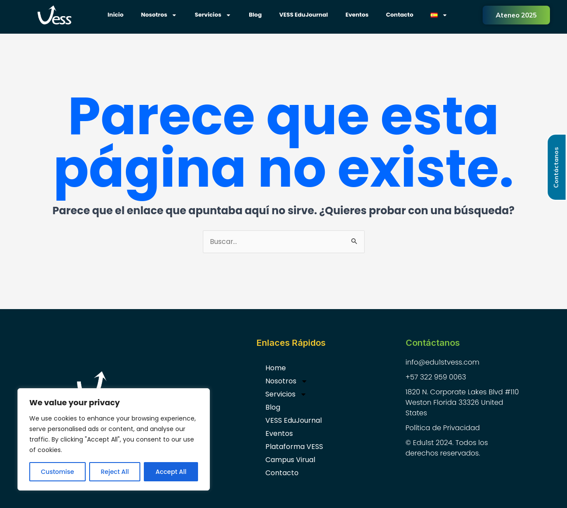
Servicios (213, 15)
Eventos (357, 14)
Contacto (399, 14)
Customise (57, 471)
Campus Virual (290, 460)
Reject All (115, 471)
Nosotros (159, 15)
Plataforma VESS (294, 447)
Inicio (115, 14)
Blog (255, 14)
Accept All (171, 471)
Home (275, 368)
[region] (113, 439)
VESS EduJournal (303, 14)
